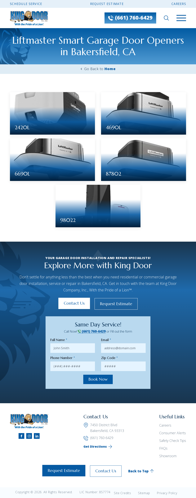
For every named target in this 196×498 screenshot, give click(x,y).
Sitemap (144, 493)
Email (106, 339)
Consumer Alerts (172, 433)
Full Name (58, 339)
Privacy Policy (167, 493)
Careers (179, 4)
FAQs (163, 448)
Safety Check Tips (172, 440)
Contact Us (72, 303)
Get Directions (95, 447)
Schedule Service (26, 4)
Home (110, 68)
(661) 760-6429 (92, 331)
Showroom (167, 456)
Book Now (98, 379)
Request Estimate (107, 4)
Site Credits (122, 493)
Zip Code (109, 358)
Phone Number (62, 358)
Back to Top (141, 471)
